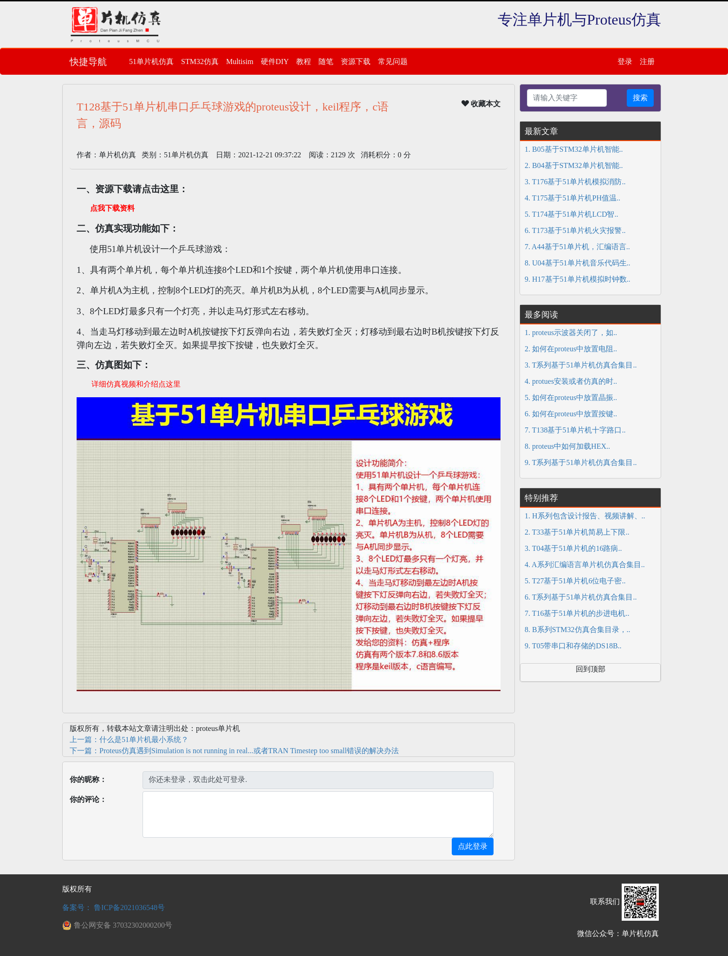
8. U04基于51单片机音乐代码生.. (577, 263)
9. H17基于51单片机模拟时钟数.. (577, 279)
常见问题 (393, 61)
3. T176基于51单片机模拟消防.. (575, 182)
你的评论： (88, 799)
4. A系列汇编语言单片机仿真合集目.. (585, 564)
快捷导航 (88, 62)
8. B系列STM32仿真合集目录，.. (577, 629)
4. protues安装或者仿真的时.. (571, 381)
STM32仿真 (200, 61)
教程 (303, 61)
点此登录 (473, 846)
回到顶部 (590, 669)
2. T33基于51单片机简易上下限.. (577, 532)
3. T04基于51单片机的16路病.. (573, 548)
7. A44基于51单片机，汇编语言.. (577, 247)
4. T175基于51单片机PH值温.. (572, 198)
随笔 (325, 61)
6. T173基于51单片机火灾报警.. (575, 230)
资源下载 (355, 61)
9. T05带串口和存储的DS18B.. (573, 646)
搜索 (640, 98)
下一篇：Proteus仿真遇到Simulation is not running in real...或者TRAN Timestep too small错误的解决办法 (234, 751)
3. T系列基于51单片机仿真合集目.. (581, 365)
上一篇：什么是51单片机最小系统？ (129, 739)
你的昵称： (88, 779)
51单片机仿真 (151, 61)
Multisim (240, 61)
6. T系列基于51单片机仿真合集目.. (581, 597)
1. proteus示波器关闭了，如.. (571, 332)
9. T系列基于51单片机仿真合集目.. (581, 462)
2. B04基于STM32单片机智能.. (574, 165)
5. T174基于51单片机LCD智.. (571, 214)
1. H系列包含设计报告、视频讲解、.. (585, 516)
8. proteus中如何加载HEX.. (567, 446)
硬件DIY (275, 61)
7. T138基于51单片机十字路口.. (575, 430)
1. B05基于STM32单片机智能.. (574, 149)
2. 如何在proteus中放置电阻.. (571, 349)
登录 (625, 61)
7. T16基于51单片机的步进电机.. (577, 613)
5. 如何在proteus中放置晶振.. (571, 397)
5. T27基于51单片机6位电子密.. (575, 581)
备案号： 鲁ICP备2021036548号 (113, 907)
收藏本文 (481, 103)
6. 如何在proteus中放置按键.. (571, 414)
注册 (647, 61)
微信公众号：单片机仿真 (618, 933)
